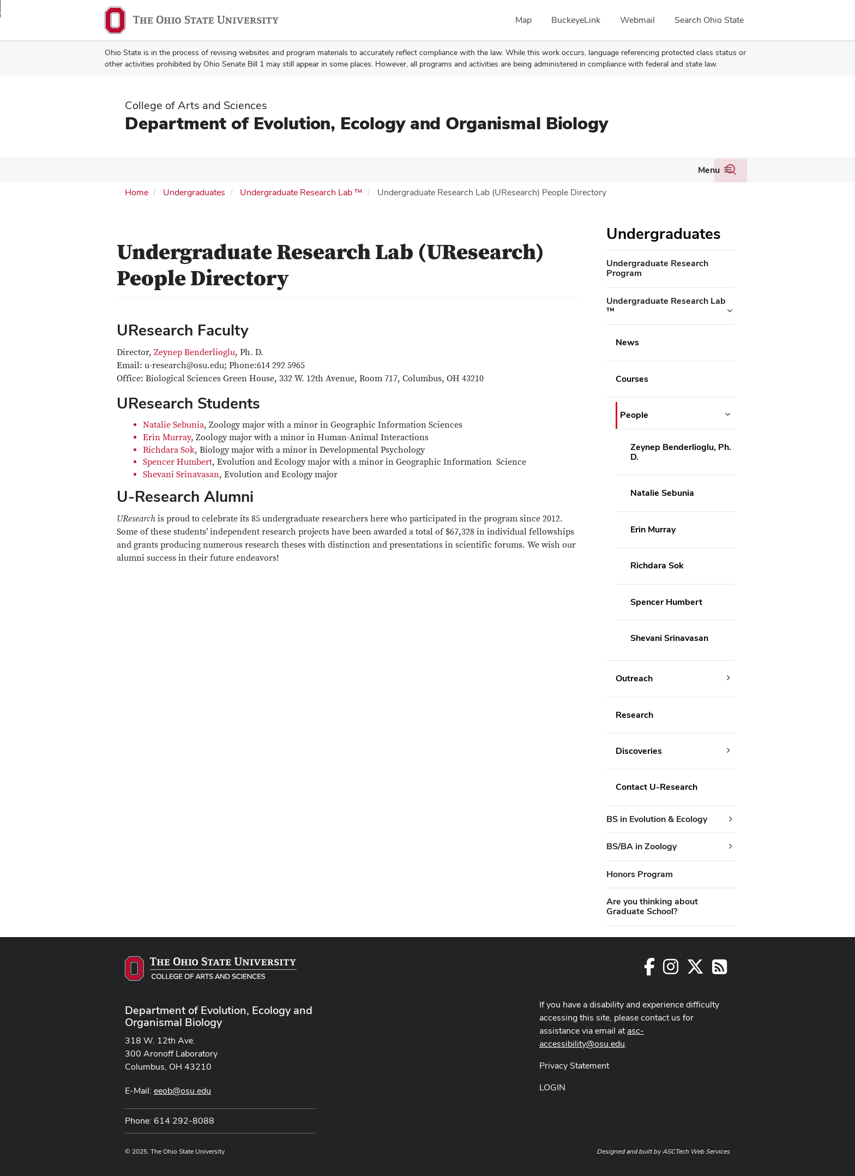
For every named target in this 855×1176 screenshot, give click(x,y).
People (126, 169)
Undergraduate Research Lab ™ (301, 191)
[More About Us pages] (553, 172)
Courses (632, 377)
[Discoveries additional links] (728, 749)
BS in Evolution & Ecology (656, 818)
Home (136, 191)
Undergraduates (335, 169)
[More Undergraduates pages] (370, 172)
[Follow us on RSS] (719, 969)
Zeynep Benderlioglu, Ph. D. (680, 450)
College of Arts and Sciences (196, 105)
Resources (477, 169)
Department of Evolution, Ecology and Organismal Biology (366, 123)
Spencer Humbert (177, 460)
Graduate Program (188, 169)
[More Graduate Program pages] (228, 172)
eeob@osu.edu (182, 1089)
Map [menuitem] (523, 20)
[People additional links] (727, 413)
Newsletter (641, 169)
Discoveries (639, 749)
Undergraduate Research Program (657, 267)
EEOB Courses (416, 169)
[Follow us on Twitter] (695, 969)
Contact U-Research (656, 785)
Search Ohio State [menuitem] (709, 20)
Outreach (634, 677)
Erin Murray (167, 436)
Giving (687, 169)
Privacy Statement (574, 1064)
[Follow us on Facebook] (649, 969)
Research (264, 169)
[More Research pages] (286, 172)
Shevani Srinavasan (181, 473)
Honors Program (639, 873)
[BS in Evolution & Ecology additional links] (731, 818)
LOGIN (552, 1086)
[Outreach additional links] (728, 677)
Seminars (588, 169)
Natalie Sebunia (173, 423)
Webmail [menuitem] (637, 20)
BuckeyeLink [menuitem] (575, 20)
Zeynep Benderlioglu (194, 351)
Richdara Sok (169, 448)
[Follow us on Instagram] (670, 969)
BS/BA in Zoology (641, 845)
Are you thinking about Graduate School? (652, 905)
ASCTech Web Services (696, 1150)
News (627, 341)
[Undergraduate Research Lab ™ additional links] (730, 310)
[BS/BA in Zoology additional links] (731, 845)
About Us (530, 169)
